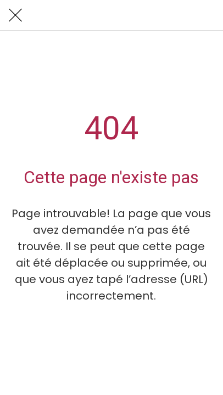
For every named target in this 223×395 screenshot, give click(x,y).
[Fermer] (15, 15)
